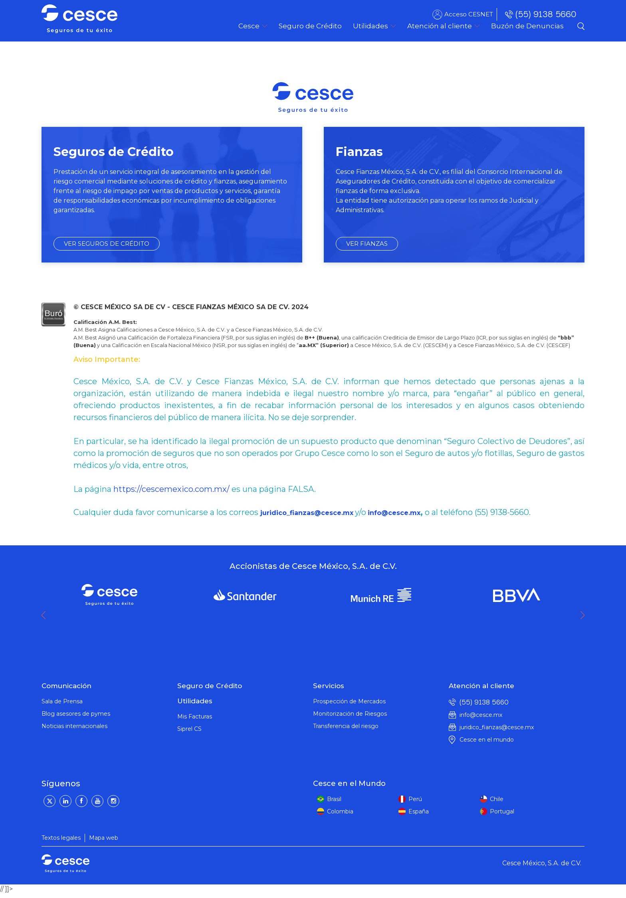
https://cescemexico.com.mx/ (171, 489)
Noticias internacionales (74, 726)
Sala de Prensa (62, 701)
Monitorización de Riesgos (350, 713)
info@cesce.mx (394, 513)
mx (348, 513)
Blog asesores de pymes (76, 713)
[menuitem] (310, 26)
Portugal (502, 811)
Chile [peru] (496, 799)
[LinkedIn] (65, 801)
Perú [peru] (415, 799)
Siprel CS (189, 728)
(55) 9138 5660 (545, 14)
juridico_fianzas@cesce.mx (497, 727)
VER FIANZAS (367, 243)
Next (584, 615)
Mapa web (103, 837)
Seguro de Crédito (209, 686)
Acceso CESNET (468, 14)
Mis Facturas (194, 716)
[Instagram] (113, 801)
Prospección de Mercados (349, 701)
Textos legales (61, 837)
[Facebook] (81, 801)
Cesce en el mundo (487, 739)
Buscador (580, 26)
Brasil (334, 799)
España (418, 811)
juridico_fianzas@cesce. (301, 513)
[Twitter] (49, 801)
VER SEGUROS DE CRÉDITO (106, 243)
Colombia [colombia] (340, 811)
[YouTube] (97, 801)
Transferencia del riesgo (345, 726)
